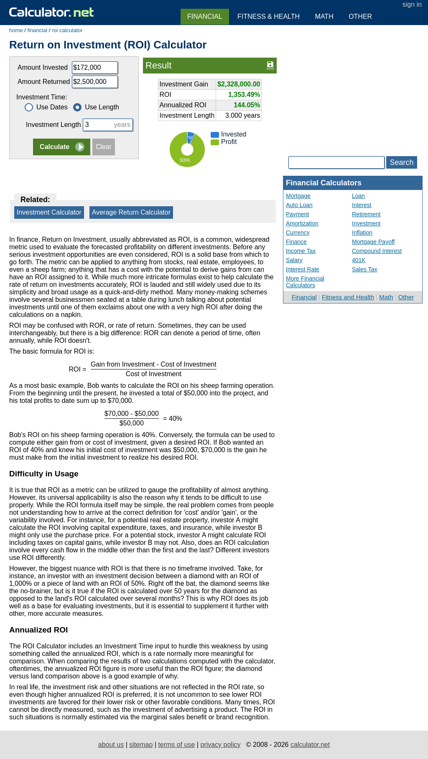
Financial (304, 297)
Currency (298, 232)
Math (386, 297)
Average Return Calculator (131, 212)
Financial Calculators (324, 183)
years (122, 124)
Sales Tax (364, 269)
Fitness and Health (348, 297)
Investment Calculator (49, 212)
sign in (412, 4)
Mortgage (298, 195)
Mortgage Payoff (373, 241)
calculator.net (310, 744)
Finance (296, 241)
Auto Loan (299, 205)
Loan (358, 195)
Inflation (362, 232)
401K (359, 260)
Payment (297, 214)
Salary (294, 260)
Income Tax (301, 251)
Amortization (302, 223)
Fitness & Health (268, 16)
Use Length (96, 107)
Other (406, 297)
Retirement (366, 214)
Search (401, 162)
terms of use (176, 744)
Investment (366, 223)
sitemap (141, 744)
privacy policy (220, 744)
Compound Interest (377, 251)
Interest (362, 205)
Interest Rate (302, 269)
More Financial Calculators (305, 281)
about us (111, 744)
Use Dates (46, 107)
